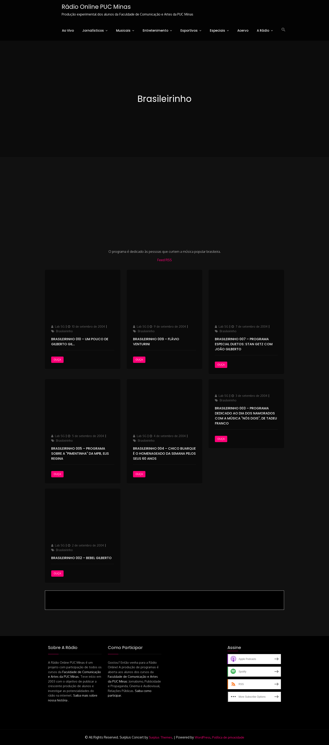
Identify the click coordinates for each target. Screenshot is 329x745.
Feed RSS (164, 260)
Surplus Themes (160, 737)
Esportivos (189, 30)
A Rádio (263, 30)
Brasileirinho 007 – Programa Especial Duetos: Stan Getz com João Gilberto (244, 344)
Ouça (57, 359)
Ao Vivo (68, 30)
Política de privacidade (228, 737)
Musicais (123, 30)
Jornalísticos (93, 30)
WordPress (202, 737)
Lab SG (60, 326)
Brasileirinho (64, 331)
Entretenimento (155, 30)
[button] (283, 30)
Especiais (217, 30)
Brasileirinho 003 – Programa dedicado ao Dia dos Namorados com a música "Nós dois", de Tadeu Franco (246, 416)
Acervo (242, 30)
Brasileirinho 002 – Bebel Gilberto (81, 558)
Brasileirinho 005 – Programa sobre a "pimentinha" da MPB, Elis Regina (80, 453)
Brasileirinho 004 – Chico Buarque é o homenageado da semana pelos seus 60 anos (164, 453)
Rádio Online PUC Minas (96, 7)
